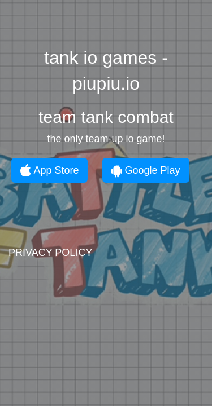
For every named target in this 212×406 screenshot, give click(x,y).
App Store (49, 170)
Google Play (145, 170)
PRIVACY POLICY (50, 252)
